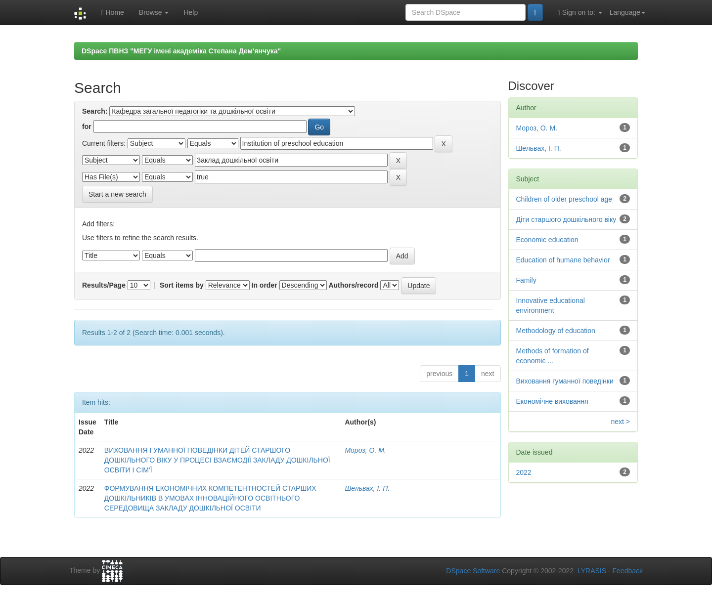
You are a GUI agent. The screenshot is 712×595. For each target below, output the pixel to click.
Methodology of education (555, 331)
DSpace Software (473, 571)
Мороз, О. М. (365, 450)
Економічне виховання (552, 401)
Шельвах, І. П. (367, 488)
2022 (524, 472)
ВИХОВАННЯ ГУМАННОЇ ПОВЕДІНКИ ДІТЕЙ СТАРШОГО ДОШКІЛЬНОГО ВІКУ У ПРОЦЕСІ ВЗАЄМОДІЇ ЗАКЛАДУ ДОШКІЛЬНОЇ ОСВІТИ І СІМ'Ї (217, 460)
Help (190, 12)
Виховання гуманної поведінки (565, 381)
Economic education (547, 240)
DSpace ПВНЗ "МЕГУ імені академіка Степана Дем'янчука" (181, 51)
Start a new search (117, 194)
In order (264, 285)
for (86, 126)
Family (526, 280)
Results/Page (104, 285)
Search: (94, 111)
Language (627, 12)
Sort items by (182, 285)
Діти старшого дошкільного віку (566, 219)
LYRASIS (592, 571)
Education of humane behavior (563, 260)
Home (112, 12)
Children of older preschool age (564, 199)
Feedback (628, 571)
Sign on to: (580, 12)
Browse (154, 12)
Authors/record (353, 285)
